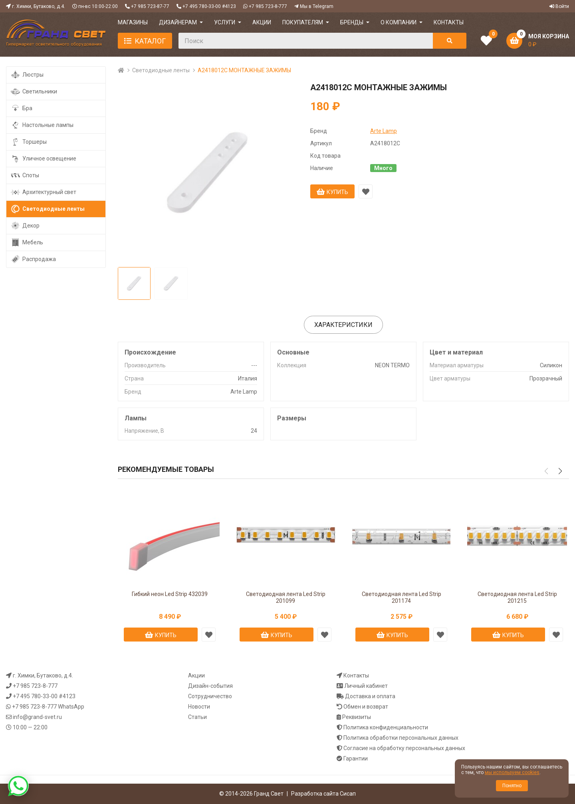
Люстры (27, 75)
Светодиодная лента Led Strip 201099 (285, 597)
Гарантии (355, 758)
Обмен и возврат (365, 706)
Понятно (511, 785)
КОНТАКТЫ (449, 22)
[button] (560, 471)
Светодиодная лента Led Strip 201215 (517, 597)
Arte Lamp (383, 131)
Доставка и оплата (370, 696)
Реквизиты (356, 717)
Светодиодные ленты (161, 70)
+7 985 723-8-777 (268, 6)
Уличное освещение (43, 159)
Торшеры (28, 142)
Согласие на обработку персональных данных (404, 748)
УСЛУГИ (224, 22)
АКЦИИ (261, 22)
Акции (196, 675)
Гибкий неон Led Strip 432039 (170, 594)
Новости (199, 706)
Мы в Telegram (316, 6)
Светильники (33, 92)
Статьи (197, 717)
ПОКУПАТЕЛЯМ (302, 22)
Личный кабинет (366, 686)
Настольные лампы (41, 125)
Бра (21, 108)
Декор (25, 226)
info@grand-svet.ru (37, 717)
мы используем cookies (512, 772)
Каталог (150, 41)
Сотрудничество (210, 696)
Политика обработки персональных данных (400, 738)
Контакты (356, 675)
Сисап (348, 793)
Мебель (26, 243)
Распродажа (33, 259)
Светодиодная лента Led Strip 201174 (401, 597)
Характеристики (343, 325)
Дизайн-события (210, 686)
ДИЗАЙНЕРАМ (178, 22)
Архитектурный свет (43, 192)
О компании (398, 22)
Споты (24, 175)
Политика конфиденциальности (385, 727)
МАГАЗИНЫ (133, 22)
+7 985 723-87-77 (150, 6)
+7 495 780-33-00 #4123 (209, 6)
